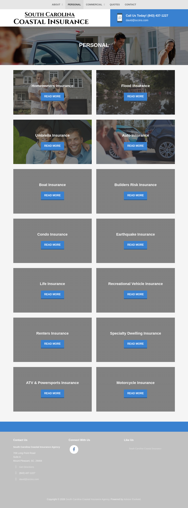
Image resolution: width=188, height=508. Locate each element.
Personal (74, 4)
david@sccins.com (29, 479)
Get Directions (26, 467)
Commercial (94, 4)
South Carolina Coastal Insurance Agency (87, 499)
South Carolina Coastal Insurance (145, 448)
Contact (130, 4)
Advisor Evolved (132, 499)
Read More (52, 96)
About (56, 4)
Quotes (115, 4)
